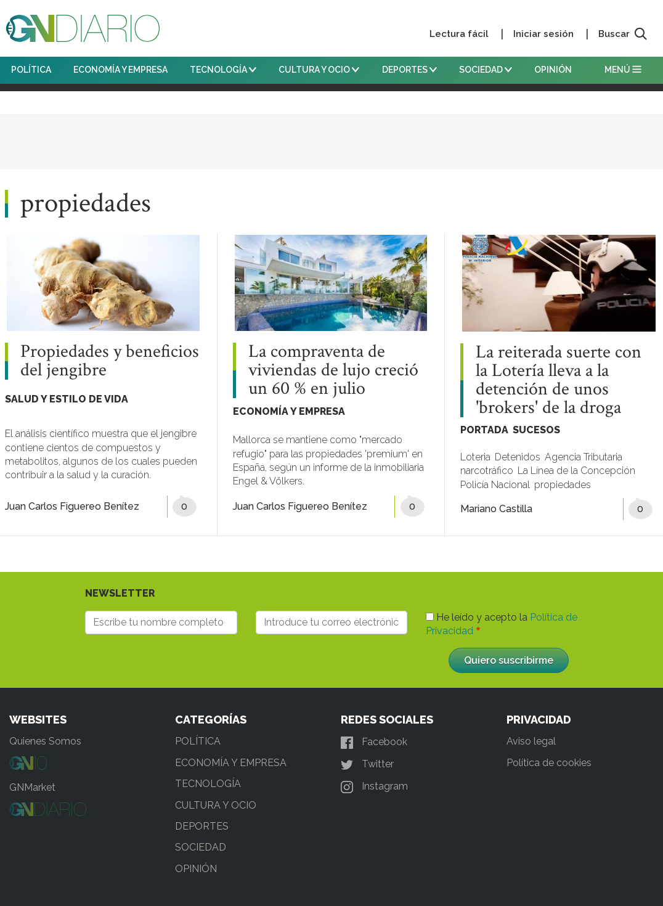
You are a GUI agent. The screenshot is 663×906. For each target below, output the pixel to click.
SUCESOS (536, 430)
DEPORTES (409, 70)
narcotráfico (486, 470)
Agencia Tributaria (583, 457)
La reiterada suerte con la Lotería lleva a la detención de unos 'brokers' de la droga (558, 380)
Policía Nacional (495, 485)
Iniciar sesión (543, 33)
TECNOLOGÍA (223, 70)
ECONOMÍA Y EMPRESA (120, 70)
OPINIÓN (553, 70)
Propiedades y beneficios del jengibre (109, 361)
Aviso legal (531, 741)
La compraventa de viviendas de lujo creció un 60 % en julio (333, 370)
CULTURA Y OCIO (319, 70)
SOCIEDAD (485, 70)
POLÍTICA (31, 70)
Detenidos (517, 457)
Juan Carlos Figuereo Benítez (72, 506)
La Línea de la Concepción (576, 470)
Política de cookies (549, 763)
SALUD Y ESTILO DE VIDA (66, 399)
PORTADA (484, 430)
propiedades (562, 485)
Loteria (475, 457)
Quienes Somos (45, 741)
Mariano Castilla (496, 509)
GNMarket (32, 787)
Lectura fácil (459, 33)
